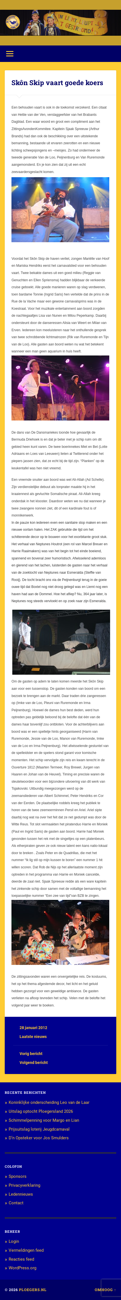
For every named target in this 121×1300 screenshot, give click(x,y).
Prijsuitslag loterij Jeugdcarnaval (39, 1129)
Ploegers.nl (33, 1289)
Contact (16, 1202)
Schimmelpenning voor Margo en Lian (44, 1120)
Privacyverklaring (24, 1185)
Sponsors (18, 1176)
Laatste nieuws (33, 1036)
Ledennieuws (21, 1194)
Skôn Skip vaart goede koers (57, 82)
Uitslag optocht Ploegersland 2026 (41, 1111)
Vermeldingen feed (26, 1250)
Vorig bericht (31, 1053)
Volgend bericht (34, 1062)
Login (14, 1241)
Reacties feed (21, 1259)
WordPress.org (22, 1267)
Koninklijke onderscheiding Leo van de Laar (49, 1102)
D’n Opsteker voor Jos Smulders (39, 1137)
